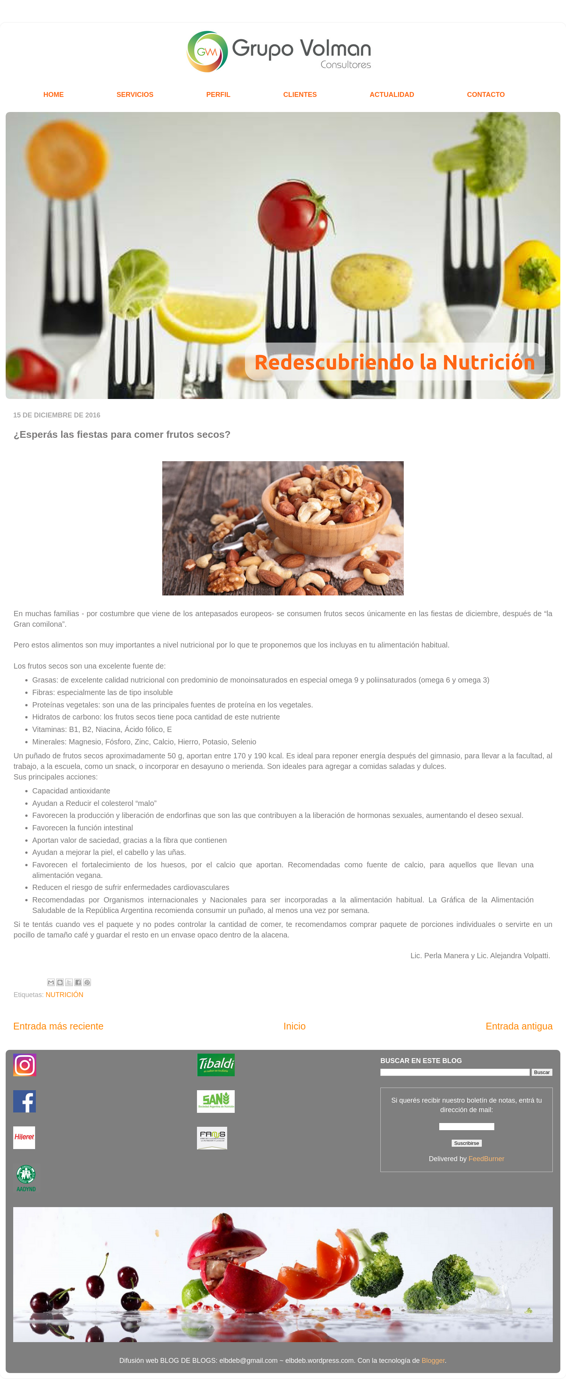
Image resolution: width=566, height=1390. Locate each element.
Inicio (294, 1026)
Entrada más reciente (58, 1026)
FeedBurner (486, 1159)
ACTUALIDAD (392, 94)
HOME (53, 94)
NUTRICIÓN (64, 995)
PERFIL (218, 94)
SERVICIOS (135, 94)
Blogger (433, 1360)
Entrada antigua (519, 1026)
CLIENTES (300, 94)
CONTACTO (486, 94)
